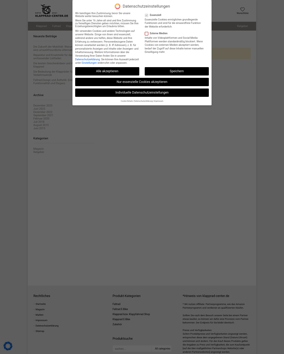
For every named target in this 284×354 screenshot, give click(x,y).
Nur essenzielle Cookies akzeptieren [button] (142, 81)
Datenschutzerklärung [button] (143, 100)
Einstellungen (89, 62)
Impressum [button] (158, 100)
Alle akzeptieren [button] (107, 70)
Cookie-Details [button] (127, 100)
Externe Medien (158, 32)
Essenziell (154, 14)
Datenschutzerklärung (87, 58)
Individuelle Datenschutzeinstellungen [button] (141, 92)
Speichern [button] (177, 70)
